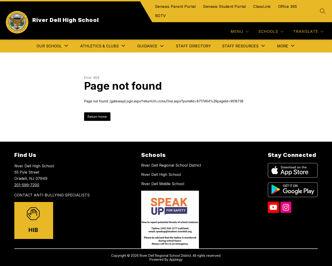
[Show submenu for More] (282, 46)
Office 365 (287, 6)
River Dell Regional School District (171, 165)
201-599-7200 (26, 185)
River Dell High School (161, 174)
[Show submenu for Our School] (49, 46)
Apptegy (176, 259)
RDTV (160, 15)
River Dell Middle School (162, 183)
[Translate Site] (308, 31)
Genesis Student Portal (224, 6)
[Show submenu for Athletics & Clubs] (99, 46)
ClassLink (262, 6)
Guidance (147, 46)
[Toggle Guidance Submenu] (162, 46)
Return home (97, 117)
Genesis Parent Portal (175, 6)
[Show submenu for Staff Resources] (240, 46)
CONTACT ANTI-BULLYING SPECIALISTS (52, 195)
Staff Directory (193, 46)
